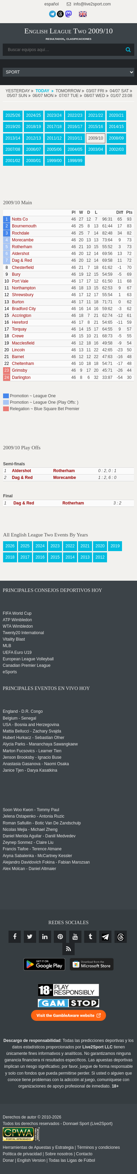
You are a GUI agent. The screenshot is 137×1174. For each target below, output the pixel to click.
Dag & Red (22, 260)
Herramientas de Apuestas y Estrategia (38, 1147)
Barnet (18, 356)
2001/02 (12, 160)
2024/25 (33, 115)
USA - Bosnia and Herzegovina (31, 724)
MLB (7, 645)
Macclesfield (23, 343)
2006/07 (33, 149)
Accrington (21, 315)
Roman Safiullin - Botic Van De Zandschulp (42, 823)
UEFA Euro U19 (17, 652)
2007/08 (12, 149)
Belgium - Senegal (19, 718)
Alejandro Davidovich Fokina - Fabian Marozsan (46, 862)
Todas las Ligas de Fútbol (72, 1160)
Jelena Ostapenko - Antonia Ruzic (33, 816)
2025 (25, 546)
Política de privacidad (22, 1154)
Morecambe (22, 240)
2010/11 (74, 138)
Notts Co (20, 219)
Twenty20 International (23, 632)
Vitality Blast (14, 639)
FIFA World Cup (17, 613)
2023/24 (54, 115)
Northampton (23, 288)
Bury (16, 274)
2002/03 (116, 149)
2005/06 (54, 149)
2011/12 (54, 138)
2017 (25, 557)
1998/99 (74, 160)
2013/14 (12, 138)
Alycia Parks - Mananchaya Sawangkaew (40, 744)
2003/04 (95, 149)
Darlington (21, 377)
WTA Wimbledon (18, 626)
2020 (100, 546)
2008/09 (116, 138)
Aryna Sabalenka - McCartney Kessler (37, 855)
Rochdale (20, 233)
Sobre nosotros (59, 1154)
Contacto (84, 1154)
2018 (10, 557)
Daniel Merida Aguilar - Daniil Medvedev (39, 836)
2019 (115, 546)
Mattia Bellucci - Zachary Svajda (32, 731)
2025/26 (12, 115)
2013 (85, 557)
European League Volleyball (28, 659)
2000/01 (33, 160)
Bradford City (24, 308)
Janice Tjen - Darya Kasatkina (30, 770)
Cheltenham (23, 363)
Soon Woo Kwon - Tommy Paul (31, 809)
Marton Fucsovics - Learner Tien (32, 751)
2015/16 (95, 126)
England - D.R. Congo (23, 711)
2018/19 (33, 126)
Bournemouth (24, 226)
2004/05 (74, 149)
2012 (100, 557)
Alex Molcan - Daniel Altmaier (29, 868)
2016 (40, 557)
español (51, 4)
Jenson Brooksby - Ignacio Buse (32, 757)
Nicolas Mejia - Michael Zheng (30, 829)
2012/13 (33, 138)
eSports (10, 672)
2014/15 (116, 126)
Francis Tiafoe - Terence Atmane (32, 849)
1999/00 (54, 160)
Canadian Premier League (26, 665)
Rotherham (22, 246)
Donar (8, 1160)
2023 (55, 546)
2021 (85, 546)
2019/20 (12, 126)
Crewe (18, 336)
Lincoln (18, 350)
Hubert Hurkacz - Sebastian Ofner (33, 737)
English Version (31, 1160)
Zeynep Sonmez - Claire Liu (28, 842)
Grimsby (19, 370)
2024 (40, 546)
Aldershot (20, 253)
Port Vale (20, 281)
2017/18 (54, 126)
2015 (55, 557)
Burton (18, 302)
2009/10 (95, 138)
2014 (70, 557)
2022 (70, 546)
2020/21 (116, 115)
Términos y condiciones (98, 1147)
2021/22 (95, 115)
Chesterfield (23, 267)
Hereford (20, 322)
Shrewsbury (22, 294)
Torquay (19, 329)
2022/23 (74, 115)
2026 (10, 546)
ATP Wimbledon (17, 619)
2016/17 (74, 126)
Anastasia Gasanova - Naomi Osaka (36, 763)
